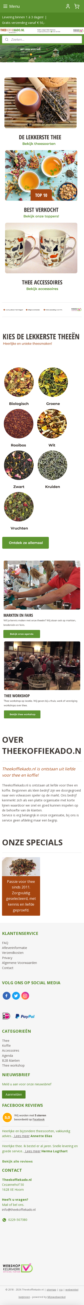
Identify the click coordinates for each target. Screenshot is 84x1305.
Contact (7, 968)
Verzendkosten (13, 953)
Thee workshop (13, 1065)
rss (60, 1289)
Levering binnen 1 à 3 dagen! (22, 17)
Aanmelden (14, 1094)
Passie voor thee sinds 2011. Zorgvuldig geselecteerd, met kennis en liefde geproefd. (21, 896)
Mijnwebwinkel (56, 1297)
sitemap (51, 1289)
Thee (5, 1040)
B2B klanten (11, 1060)
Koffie (6, 1045)
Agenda (7, 1055)
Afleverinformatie (14, 948)
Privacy (7, 958)
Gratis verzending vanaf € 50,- (23, 23)
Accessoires (10, 1050)
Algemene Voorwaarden (19, 963)
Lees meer (21, 1136)
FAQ (5, 943)
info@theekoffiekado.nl (19, 1209)
